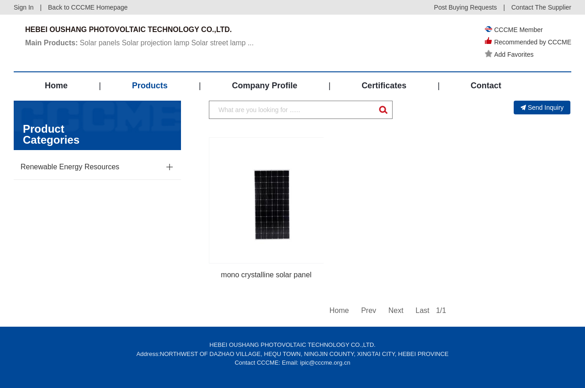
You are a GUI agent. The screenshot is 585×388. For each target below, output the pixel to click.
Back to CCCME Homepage (88, 7)
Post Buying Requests (465, 7)
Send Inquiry (542, 107)
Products (150, 85)
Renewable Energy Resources (70, 167)
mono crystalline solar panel (266, 275)
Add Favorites (509, 54)
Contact (486, 85)
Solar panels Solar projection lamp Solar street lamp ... (141, 43)
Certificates (384, 85)
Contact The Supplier (541, 7)
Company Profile (264, 85)
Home (56, 85)
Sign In (24, 7)
